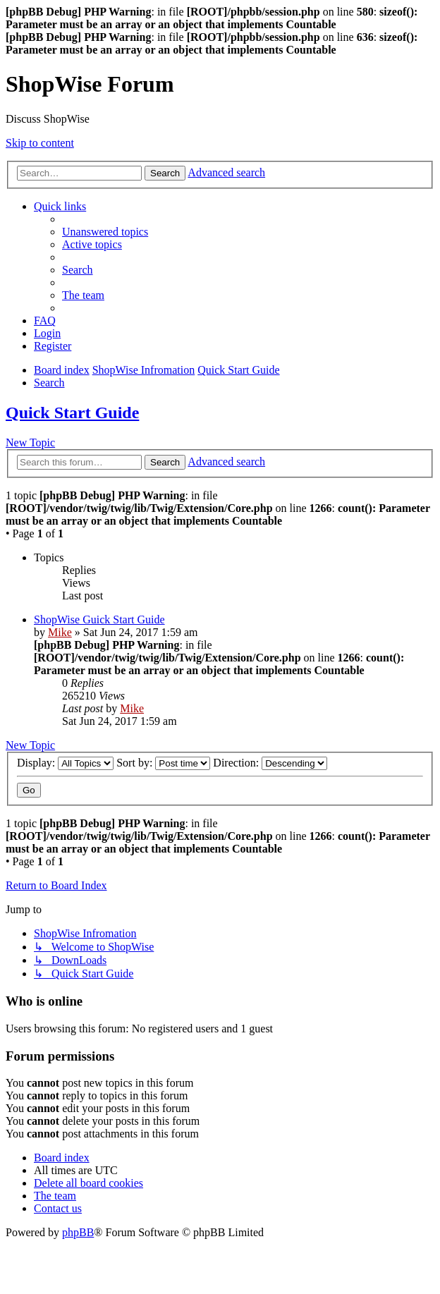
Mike (60, 632)
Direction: (270, 763)
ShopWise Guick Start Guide (99, 619)
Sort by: (163, 763)
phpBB (78, 1232)
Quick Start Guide (72, 412)
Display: (65, 763)
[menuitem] (105, 232)
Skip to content (40, 143)
